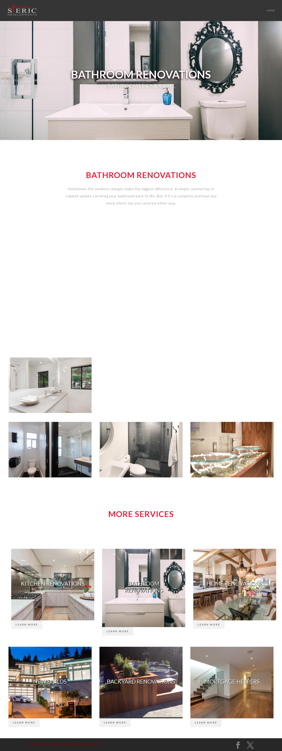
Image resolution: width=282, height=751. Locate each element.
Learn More (27, 624)
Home (271, 10)
